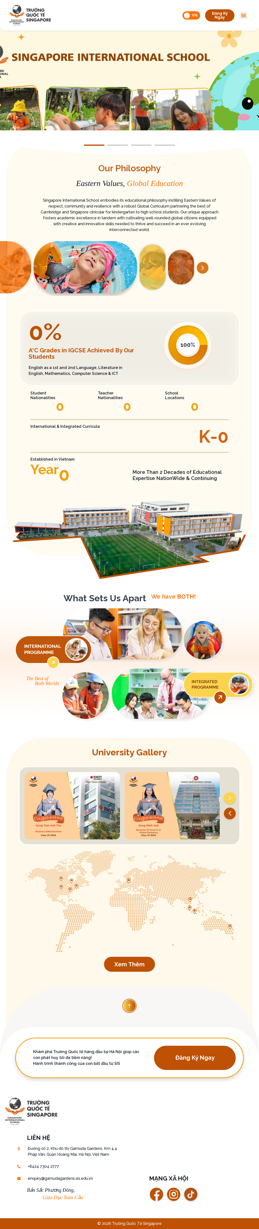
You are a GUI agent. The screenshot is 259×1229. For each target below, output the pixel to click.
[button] (219, 15)
